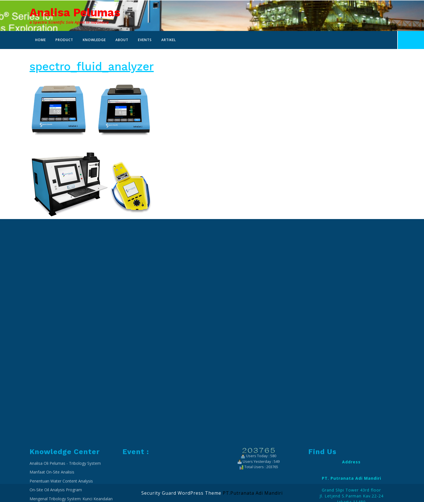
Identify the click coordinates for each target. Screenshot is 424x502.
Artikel (168, 39)
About (121, 39)
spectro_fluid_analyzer (92, 66)
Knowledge (94, 39)
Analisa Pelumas (75, 12)
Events (145, 39)
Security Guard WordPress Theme (181, 493)
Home (40, 39)
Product (64, 39)
